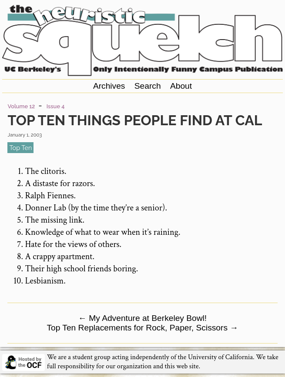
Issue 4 (56, 106)
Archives (109, 85)
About (181, 85)
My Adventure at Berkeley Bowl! (142, 318)
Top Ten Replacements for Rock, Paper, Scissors (142, 327)
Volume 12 (21, 106)
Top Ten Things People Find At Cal (134, 120)
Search (147, 85)
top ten (20, 147)
